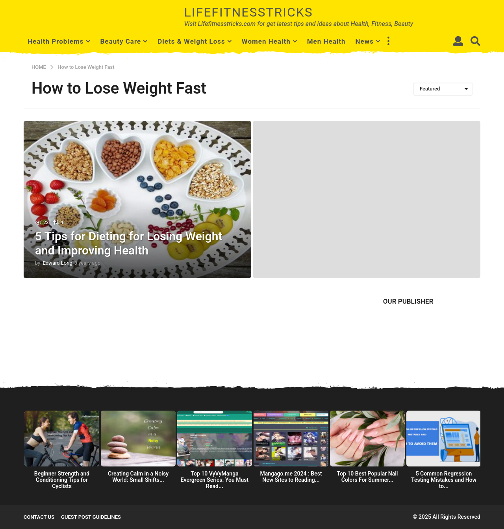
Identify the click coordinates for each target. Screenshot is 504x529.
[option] (62, 452)
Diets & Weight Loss (191, 41)
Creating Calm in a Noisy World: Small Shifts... (138, 476)
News (365, 41)
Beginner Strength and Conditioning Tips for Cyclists (61, 479)
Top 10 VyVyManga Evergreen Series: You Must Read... (214, 479)
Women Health (266, 41)
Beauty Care (120, 41)
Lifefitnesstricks (248, 12)
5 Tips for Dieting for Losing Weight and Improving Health (128, 243)
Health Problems (56, 41)
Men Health (326, 41)
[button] (388, 41)
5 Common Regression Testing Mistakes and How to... (443, 479)
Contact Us (39, 517)
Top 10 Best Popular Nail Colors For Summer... (367, 476)
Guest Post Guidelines (91, 517)
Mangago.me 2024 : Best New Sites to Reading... (291, 476)
